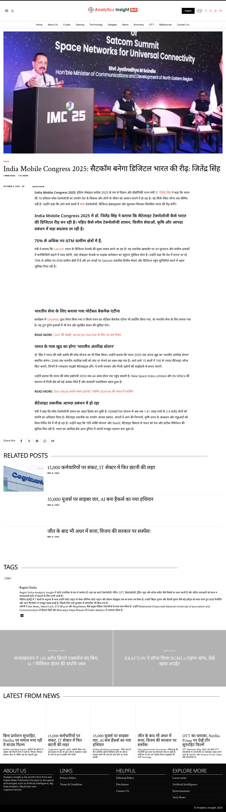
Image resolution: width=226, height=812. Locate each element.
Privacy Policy (68, 778)
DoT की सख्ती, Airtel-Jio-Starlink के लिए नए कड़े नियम (87, 335)
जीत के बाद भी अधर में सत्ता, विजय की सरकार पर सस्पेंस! (99, 531)
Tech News (179, 797)
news (9, 578)
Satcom (59, 249)
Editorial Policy (125, 778)
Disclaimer (122, 784)
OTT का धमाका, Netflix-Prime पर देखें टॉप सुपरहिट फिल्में (201, 740)
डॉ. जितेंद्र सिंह (163, 192)
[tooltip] (206, 11)
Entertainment (181, 791)
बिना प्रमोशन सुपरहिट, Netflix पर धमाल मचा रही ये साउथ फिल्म (22, 740)
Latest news (179, 778)
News (6, 161)
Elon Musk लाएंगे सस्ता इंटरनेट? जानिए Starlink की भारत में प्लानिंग (93, 391)
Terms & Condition (71, 784)
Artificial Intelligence (184, 784)
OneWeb (53, 319)
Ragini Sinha (35, 186)
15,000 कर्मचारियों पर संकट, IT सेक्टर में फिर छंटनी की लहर (101, 467)
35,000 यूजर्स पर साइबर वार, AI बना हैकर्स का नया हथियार (100, 499)
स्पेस (83, 204)
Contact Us (122, 791)
